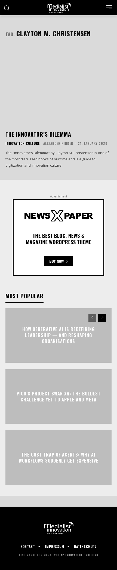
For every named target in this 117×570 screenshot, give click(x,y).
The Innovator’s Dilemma (38, 134)
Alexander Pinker (58, 143)
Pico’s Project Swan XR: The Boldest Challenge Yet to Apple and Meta (59, 396)
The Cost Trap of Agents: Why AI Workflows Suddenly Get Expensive (58, 457)
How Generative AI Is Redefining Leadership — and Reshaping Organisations (58, 335)
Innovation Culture (22, 143)
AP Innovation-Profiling (79, 555)
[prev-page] (92, 318)
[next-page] (102, 318)
